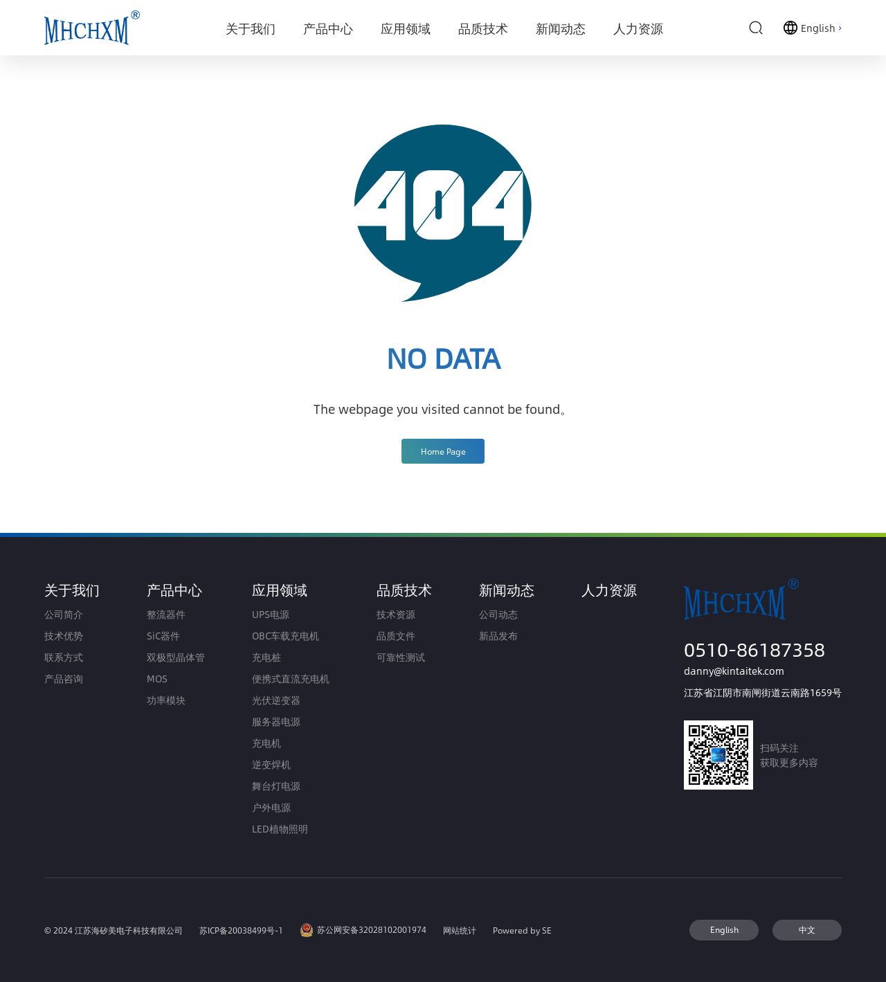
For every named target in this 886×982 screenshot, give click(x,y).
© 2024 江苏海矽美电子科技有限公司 (113, 930)
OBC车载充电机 (285, 635)
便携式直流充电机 (290, 678)
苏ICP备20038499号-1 (241, 930)
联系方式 (63, 657)
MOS (157, 678)
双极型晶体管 (176, 657)
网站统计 (459, 930)
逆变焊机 (271, 764)
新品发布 (498, 635)
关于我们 (72, 589)
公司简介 (63, 614)
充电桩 (266, 657)
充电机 (266, 743)
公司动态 (498, 614)
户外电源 (271, 807)
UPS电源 (270, 614)
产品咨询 (63, 678)
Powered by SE (522, 930)
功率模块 (166, 700)
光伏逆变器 (276, 700)
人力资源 (609, 589)
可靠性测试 (401, 657)
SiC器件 (163, 635)
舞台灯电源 (276, 786)
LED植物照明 (280, 828)
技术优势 (63, 635)
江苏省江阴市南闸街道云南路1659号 (763, 692)
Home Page (443, 451)
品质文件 (396, 635)
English (724, 929)
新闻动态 (506, 589)
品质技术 (404, 589)
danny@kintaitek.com (734, 671)
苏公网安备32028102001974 (363, 930)
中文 (807, 929)
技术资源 (396, 614)
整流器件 (166, 614)
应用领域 (279, 589)
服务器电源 (276, 721)
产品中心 (174, 589)
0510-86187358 (754, 649)
